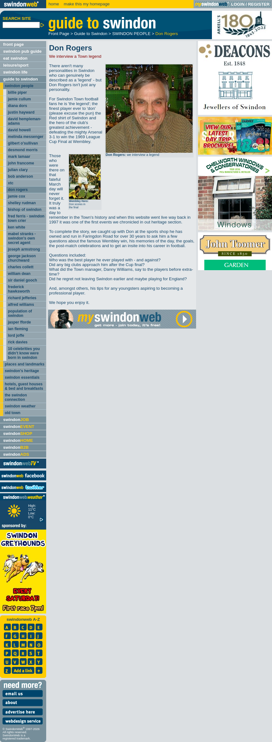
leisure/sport (15, 65)
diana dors (17, 106)
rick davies (18, 342)
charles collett (21, 267)
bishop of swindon (24, 209)
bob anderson (20, 176)
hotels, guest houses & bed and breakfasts (24, 386)
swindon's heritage (22, 371)
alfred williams (21, 304)
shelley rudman (22, 203)
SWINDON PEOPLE (131, 33)
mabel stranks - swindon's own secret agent (22, 238)
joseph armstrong (24, 249)
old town (12, 413)
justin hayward (21, 112)
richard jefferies (22, 298)
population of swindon (20, 313)
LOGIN (237, 4)
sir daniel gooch (22, 280)
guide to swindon (20, 79)
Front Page (58, 33)
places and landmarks (24, 364)
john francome (21, 163)
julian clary (18, 170)
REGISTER (258, 4)
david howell (19, 130)
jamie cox (16, 196)
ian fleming (18, 329)
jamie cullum (19, 99)
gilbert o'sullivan (23, 143)
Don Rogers (166, 33)
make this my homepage (86, 4)
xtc (10, 183)
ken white (16, 227)
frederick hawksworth (19, 289)
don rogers (18, 189)
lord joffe (16, 335)
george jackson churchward (22, 258)
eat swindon (15, 58)
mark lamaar (19, 156)
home (53, 4)
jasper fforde (19, 322)
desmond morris (23, 150)
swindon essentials (22, 377)
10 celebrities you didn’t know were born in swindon (24, 353)
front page (13, 44)
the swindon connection (16, 397)
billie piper (17, 92)
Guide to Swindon (90, 33)
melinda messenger (25, 136)
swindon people (19, 86)
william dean (19, 273)
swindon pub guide (22, 51)
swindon (16, 419)
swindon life (15, 72)
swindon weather (20, 406)
